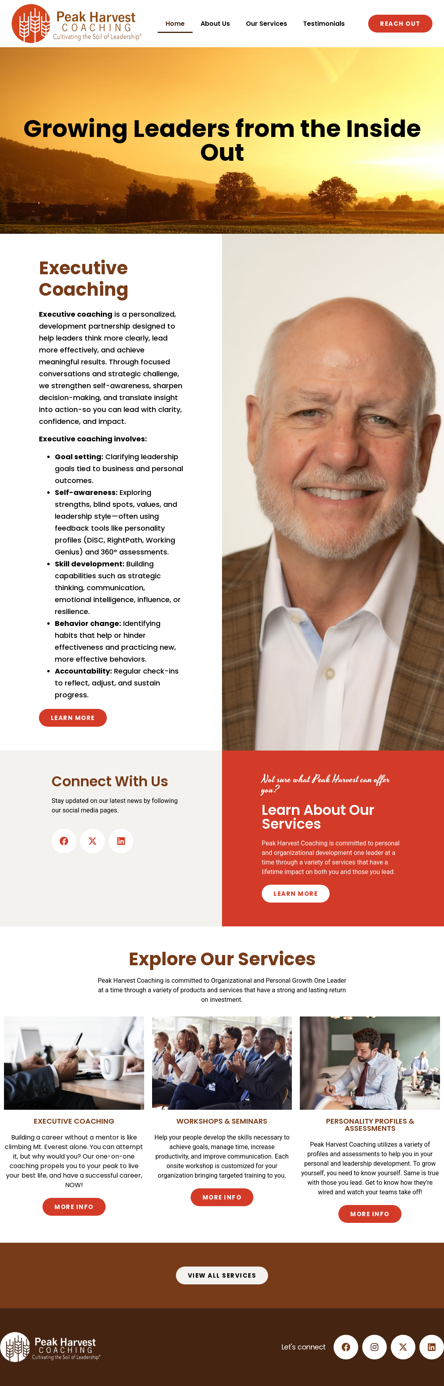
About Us (215, 23)
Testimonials (324, 23)
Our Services (266, 23)
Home (175, 23)
